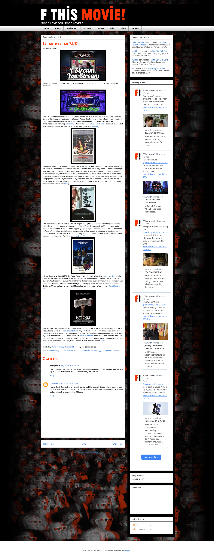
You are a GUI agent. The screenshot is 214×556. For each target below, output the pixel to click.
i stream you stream (82, 351)
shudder (116, 351)
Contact (100, 28)
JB (133, 68)
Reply (52, 375)
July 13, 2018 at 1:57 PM (70, 366)
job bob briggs (96, 351)
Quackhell (54, 383)
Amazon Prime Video (79, 236)
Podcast (87, 28)
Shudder (95, 126)
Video (112, 28)
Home (46, 28)
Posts (136, 525)
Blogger (127, 551)
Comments (139, 529)
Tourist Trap (70, 124)
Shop (123, 28)
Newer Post (48, 444)
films (70, 331)
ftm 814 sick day (159, 51)
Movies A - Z (72, 28)
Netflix (65, 184)
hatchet (70, 351)
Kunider (135, 51)
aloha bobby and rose (57, 351)
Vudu (103, 341)
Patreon (135, 28)
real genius (107, 351)
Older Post (118, 444)
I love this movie (86, 336)
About (58, 28)
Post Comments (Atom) (88, 453)
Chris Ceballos (138, 42)
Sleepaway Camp (97, 124)
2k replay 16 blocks (156, 68)
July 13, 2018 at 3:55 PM (68, 383)
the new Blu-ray (111, 276)
